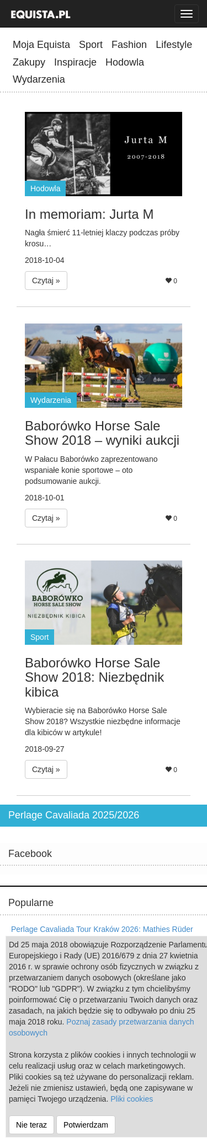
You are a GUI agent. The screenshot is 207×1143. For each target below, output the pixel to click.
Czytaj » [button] (46, 280)
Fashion (129, 44)
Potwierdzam (85, 1124)
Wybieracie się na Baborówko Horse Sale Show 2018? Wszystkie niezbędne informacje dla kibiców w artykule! (103, 721)
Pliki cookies (131, 1099)
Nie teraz (31, 1124)
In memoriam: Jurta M (89, 214)
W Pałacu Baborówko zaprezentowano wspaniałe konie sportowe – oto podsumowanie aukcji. (91, 470)
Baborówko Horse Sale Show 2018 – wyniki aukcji (102, 433)
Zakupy (29, 62)
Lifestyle (174, 44)
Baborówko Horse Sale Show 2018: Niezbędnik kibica (94, 677)
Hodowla (124, 62)
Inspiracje (75, 62)
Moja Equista (41, 44)
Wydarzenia (39, 79)
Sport (91, 44)
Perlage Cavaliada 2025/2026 (73, 815)
